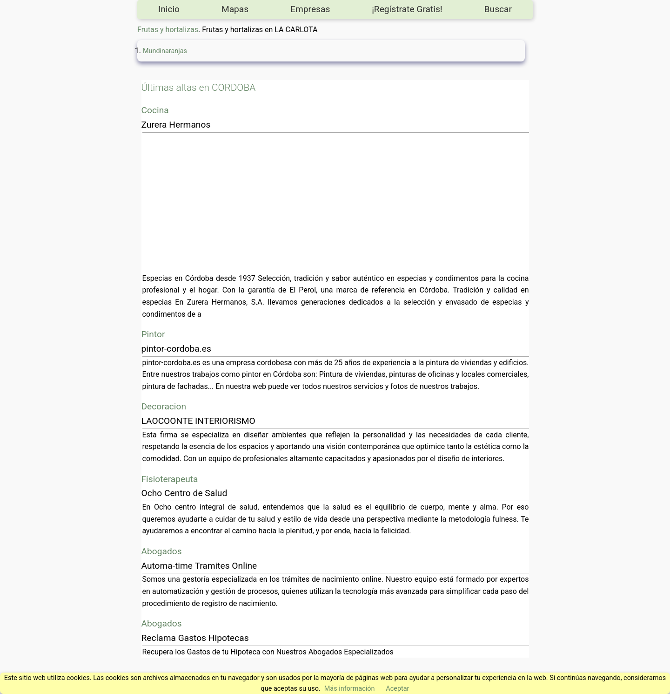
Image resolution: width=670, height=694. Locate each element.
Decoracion (164, 406)
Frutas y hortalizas (167, 29)
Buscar (498, 9)
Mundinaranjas (165, 51)
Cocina (155, 110)
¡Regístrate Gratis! (407, 9)
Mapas (234, 9)
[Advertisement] (335, 202)
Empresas (310, 9)
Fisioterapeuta (169, 479)
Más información (349, 689)
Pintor (153, 334)
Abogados (161, 551)
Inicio (169, 9)
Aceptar (397, 689)
